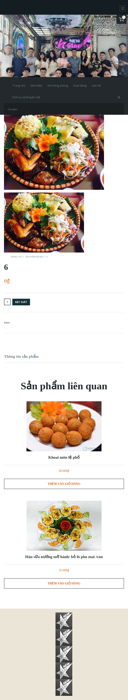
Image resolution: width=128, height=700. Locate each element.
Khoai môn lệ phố (64, 457)
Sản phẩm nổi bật (34, 256)
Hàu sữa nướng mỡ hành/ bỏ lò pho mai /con (64, 557)
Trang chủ (16, 256)
